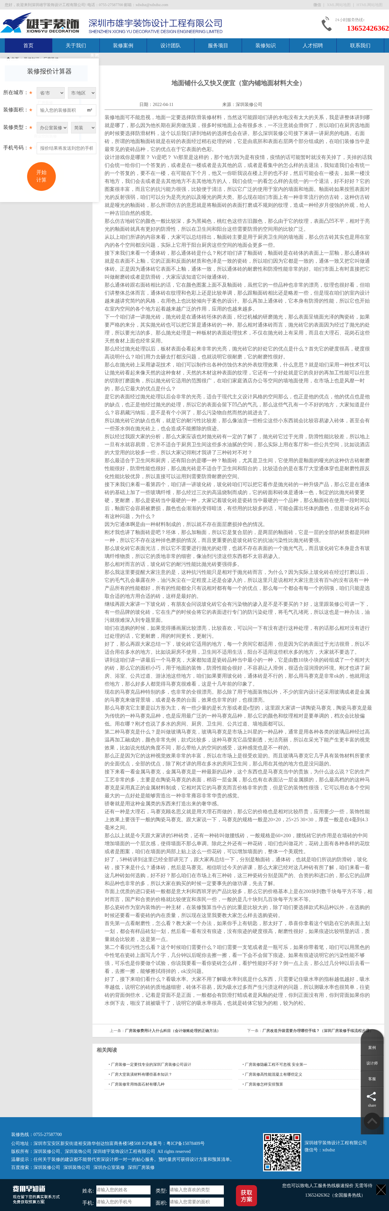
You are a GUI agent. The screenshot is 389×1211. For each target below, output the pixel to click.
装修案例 (123, 45)
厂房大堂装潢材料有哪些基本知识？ (141, 1074)
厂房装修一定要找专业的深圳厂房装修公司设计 (151, 1064)
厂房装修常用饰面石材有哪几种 (138, 1084)
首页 (28, 45)
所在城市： (17, 94)
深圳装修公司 (249, 104)
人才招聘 (313, 45)
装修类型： (17, 129)
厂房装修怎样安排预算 (264, 1084)
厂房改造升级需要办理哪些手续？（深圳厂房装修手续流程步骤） (317, 1030)
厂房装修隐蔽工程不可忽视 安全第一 (276, 1064)
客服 (372, 1079)
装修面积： (17, 111)
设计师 (372, 1063)
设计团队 (170, 45)
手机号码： (17, 149)
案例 (372, 1047)
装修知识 (265, 45)
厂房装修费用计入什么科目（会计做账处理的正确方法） (173, 1030)
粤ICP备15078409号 (185, 1143)
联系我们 (360, 45)
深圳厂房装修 (141, 1167)
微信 (317, 5)
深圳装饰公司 (78, 1151)
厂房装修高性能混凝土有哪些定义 (273, 1074)
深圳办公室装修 (109, 1167)
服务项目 (218, 45)
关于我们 (76, 45)
